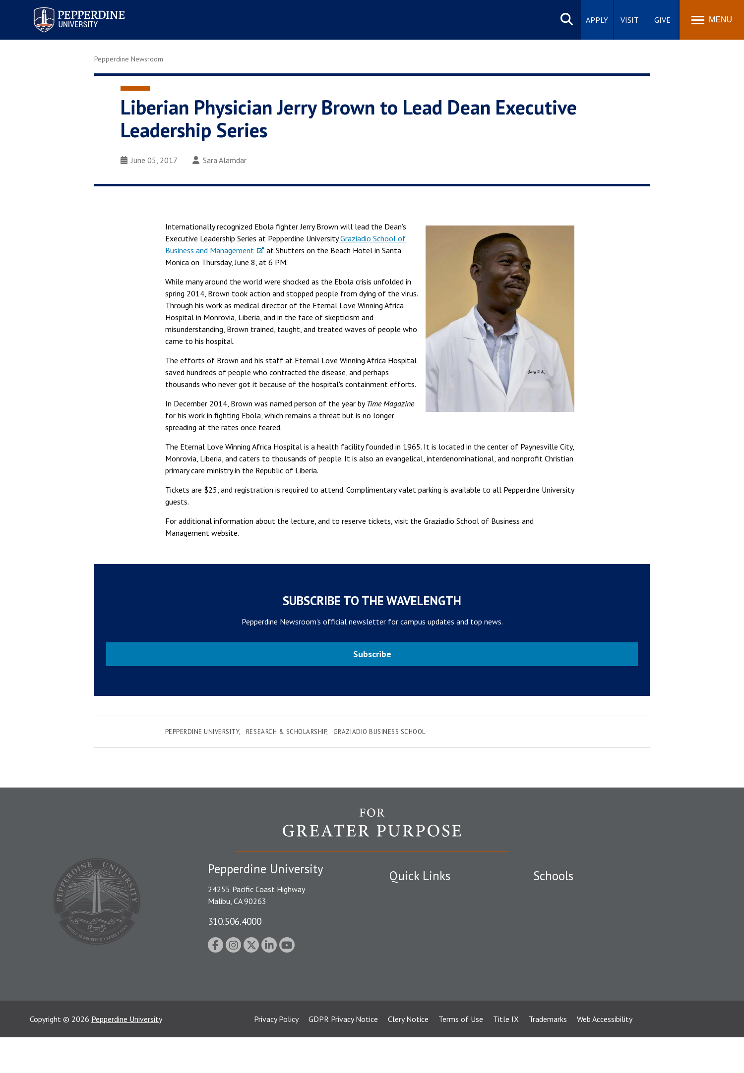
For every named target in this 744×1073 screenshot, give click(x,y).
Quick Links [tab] (419, 876)
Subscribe (372, 654)
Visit (629, 20)
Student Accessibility (423, 911)
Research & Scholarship (286, 732)
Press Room (409, 998)
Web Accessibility (604, 1055)
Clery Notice (408, 1055)
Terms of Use (460, 1055)
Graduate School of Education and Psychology (610, 946)
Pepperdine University (202, 732)
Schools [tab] (553, 876)
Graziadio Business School (379, 732)
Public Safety (411, 894)
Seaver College (558, 894)
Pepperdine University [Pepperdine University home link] (67, 9)
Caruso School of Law (570, 911)
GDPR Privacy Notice (343, 1055)
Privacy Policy (276, 1055)
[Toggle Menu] (712, 20)
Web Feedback (412, 1015)
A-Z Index (405, 980)
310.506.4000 (234, 921)
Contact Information (424, 963)
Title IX (506, 1055)
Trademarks (548, 1055)
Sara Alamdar (219, 160)
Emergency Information (428, 929)
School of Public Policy (571, 963)
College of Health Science (576, 980)
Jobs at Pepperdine (420, 946)
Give (662, 20)
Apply (597, 20)
